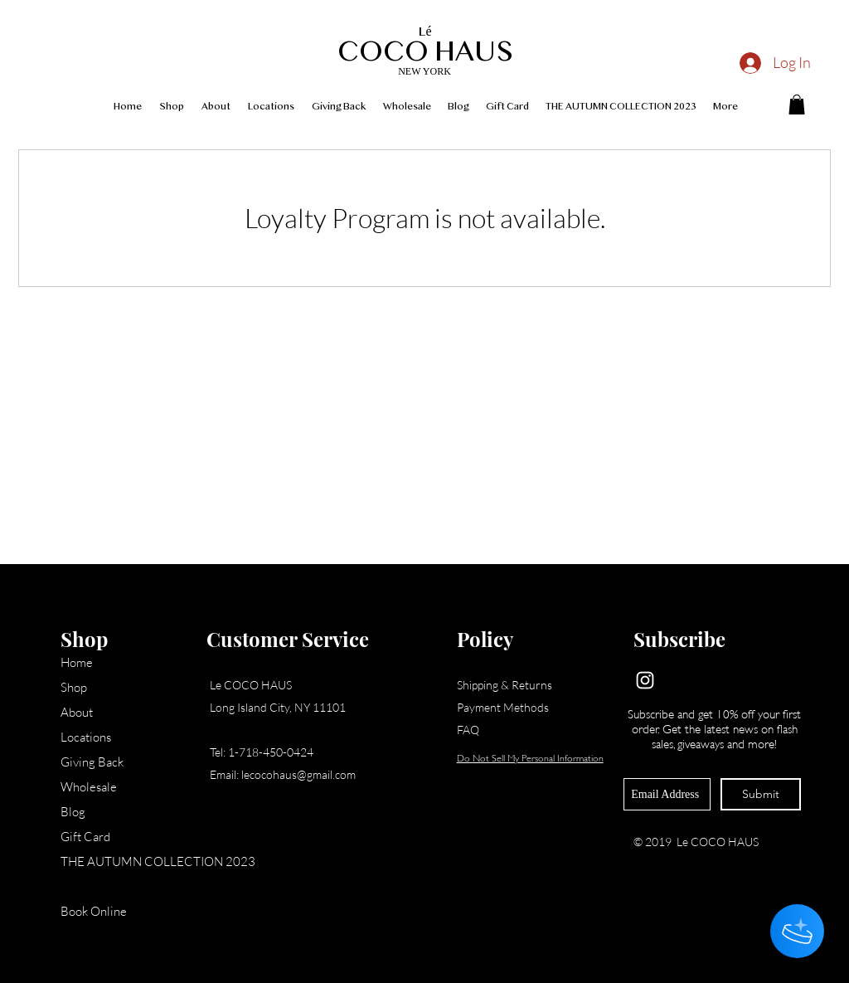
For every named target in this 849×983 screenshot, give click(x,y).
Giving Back (92, 762)
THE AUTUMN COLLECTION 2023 (127, 861)
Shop (74, 687)
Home (77, 662)
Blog (73, 812)
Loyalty (80, 886)
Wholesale (89, 787)
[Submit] (760, 794)
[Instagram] (645, 680)
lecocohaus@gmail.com (298, 774)
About (77, 712)
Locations (86, 737)
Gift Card (85, 836)
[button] (796, 104)
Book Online (94, 911)
